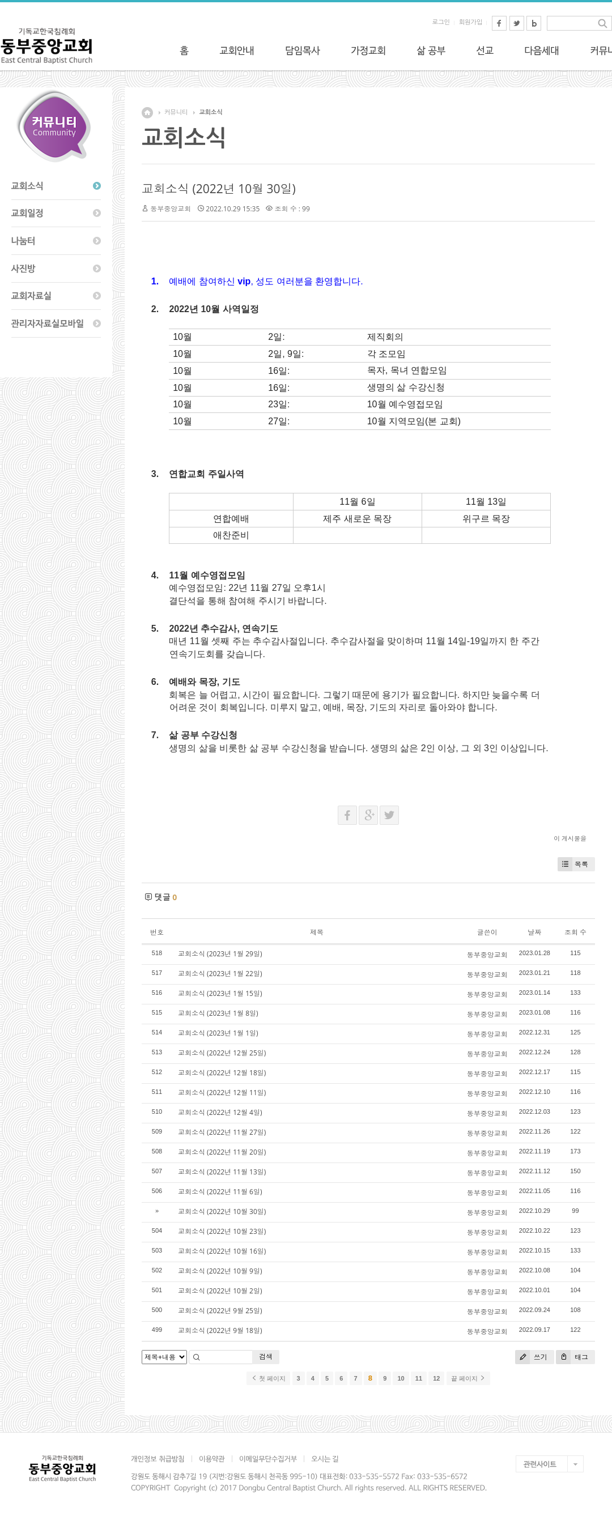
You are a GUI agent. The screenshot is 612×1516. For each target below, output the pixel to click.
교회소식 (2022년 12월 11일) (222, 1092)
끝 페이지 (468, 1378)
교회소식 (210, 112)
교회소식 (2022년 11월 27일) (222, 1132)
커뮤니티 (176, 112)
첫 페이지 (268, 1378)
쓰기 (531, 1357)
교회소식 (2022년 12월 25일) (222, 1053)
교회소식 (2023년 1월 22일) (220, 973)
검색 (266, 1356)
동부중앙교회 (170, 209)
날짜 (534, 932)
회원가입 (470, 22)
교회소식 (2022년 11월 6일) (220, 1191)
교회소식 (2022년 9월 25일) (220, 1310)
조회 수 (575, 932)
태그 (572, 1357)
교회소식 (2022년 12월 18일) (222, 1073)
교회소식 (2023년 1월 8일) (218, 1013)
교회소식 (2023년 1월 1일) (218, 1033)
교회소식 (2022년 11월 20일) (222, 1152)
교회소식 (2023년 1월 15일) (220, 993)
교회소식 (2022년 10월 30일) (219, 189)
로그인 (441, 22)
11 (418, 1378)
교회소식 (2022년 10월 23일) (222, 1231)
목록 (573, 864)
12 (436, 1378)
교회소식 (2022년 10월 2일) (220, 1291)
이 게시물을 (570, 838)
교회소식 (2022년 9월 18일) (220, 1330)
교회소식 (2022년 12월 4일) (220, 1112)
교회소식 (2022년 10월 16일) (222, 1251)
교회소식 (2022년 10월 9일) (220, 1271)
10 (400, 1378)
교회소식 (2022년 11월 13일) (222, 1172)
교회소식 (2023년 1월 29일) (220, 954)
